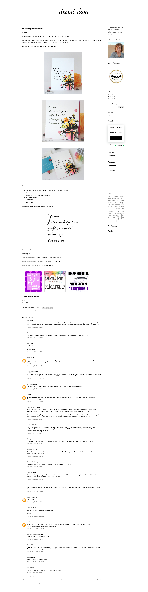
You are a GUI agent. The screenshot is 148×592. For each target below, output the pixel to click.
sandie (29, 320)
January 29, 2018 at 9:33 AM (35, 479)
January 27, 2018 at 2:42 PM (35, 327)
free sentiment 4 (31, 310)
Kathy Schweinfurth (33, 545)
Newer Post (26, 580)
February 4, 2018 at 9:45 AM (35, 551)
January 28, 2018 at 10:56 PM (35, 433)
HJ (28, 394)
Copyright (112, 98)
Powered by (116, 145)
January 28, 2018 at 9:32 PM (35, 401)
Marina (29, 522)
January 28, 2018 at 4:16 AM (35, 389)
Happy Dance (31, 372)
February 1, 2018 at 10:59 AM (35, 528)
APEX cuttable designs (116, 196)
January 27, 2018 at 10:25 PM (35, 378)
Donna (29, 567)
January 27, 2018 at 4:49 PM (35, 337)
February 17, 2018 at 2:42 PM (35, 562)
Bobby (29, 439)
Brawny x (30, 497)
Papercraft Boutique (33, 462)
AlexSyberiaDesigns (115, 198)
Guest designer (118, 206)
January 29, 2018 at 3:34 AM (35, 444)
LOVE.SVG (111, 209)
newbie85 (30, 384)
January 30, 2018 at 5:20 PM (35, 491)
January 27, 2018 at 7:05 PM (35, 352)
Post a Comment (29, 576)
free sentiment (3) (116, 218)
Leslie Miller (30, 424)
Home (63, 580)
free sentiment (113, 215)
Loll (28, 485)
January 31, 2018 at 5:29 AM (35, 502)
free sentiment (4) (116, 220)
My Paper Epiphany (33, 534)
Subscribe (116, 138)
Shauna (29, 357)
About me (112, 96)
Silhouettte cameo (40, 310)
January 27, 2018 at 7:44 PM (35, 366)
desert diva (74, 11)
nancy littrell (31, 449)
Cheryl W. (30, 472)
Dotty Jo (29, 333)
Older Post (100, 580)
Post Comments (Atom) (36, 583)
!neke (28, 343)
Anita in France (31, 407)
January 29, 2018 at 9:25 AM (35, 467)
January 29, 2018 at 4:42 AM (35, 456)
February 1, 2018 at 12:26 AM (35, 516)
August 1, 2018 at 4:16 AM (34, 572)
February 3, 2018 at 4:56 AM (35, 539)
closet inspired (120, 213)
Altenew (111, 200)
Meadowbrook (34, 250)
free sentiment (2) (116, 216)
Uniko (115, 213)
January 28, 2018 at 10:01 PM (35, 419)
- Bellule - (30, 507)
